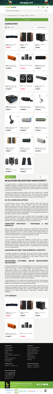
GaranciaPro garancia (9, 347)
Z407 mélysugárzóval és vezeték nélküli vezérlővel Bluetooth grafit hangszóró (11, 170)
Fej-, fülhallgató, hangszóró (23, 15)
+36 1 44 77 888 (11, 372)
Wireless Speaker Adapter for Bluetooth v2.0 (11, 107)
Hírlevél (6, 356)
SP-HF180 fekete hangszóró (40, 45)
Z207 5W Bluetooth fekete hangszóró (26, 169)
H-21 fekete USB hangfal (26, 65)
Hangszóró (32, 15)
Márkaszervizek (30, 355)
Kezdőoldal (5, 15)
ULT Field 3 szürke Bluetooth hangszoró (25, 149)
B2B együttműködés (9, 359)
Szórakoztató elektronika (12, 15)
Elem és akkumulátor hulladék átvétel (12, 355)
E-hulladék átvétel (8, 353)
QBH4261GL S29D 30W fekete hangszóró (40, 66)
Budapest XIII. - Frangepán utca (11, 365)
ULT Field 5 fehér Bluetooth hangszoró (24, 128)
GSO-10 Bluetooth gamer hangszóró (11, 45)
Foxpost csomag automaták (10, 358)
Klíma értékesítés (8, 349)
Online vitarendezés (31, 358)
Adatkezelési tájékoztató (32, 349)
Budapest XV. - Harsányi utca (33, 367)
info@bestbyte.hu (11, 373)
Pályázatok (29, 359)
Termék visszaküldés (31, 356)
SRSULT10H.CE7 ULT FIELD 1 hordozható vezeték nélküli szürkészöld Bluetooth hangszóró (12, 87)
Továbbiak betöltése (10, 176)
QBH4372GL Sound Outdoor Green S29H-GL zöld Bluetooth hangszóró (41, 128)
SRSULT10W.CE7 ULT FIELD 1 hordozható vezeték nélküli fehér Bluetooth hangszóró (40, 150)
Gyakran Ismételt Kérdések (32, 352)
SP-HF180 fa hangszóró (24, 45)
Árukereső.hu (9, 392)
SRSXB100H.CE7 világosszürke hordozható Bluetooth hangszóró (40, 107)
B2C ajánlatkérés (8, 361)
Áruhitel (6, 352)
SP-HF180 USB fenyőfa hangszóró (10, 149)
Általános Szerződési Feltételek (33, 347)
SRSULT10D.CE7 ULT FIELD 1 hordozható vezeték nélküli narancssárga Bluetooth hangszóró (11, 67)
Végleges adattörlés (9, 350)
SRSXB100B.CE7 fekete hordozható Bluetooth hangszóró (11, 128)
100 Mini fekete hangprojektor (39, 86)
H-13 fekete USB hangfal (26, 85)
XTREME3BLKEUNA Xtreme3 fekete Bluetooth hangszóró (25, 107)
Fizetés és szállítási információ (33, 350)
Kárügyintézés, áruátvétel (32, 353)
